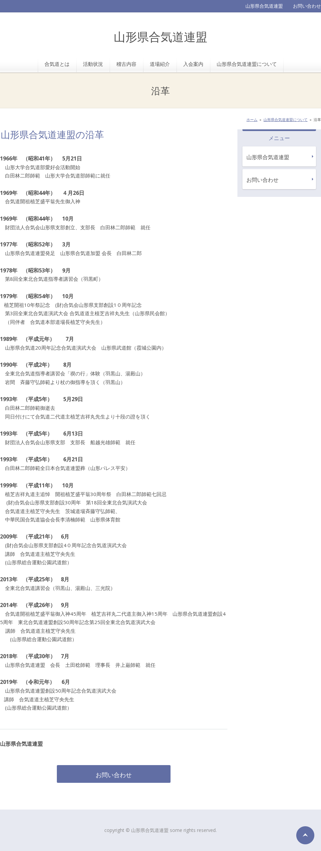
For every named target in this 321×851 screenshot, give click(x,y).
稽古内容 (126, 63)
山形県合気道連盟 (160, 37)
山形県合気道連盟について (247, 63)
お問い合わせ (307, 6)
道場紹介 (160, 63)
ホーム (251, 119)
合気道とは (57, 63)
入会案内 (193, 63)
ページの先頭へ (305, 835)
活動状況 (93, 63)
